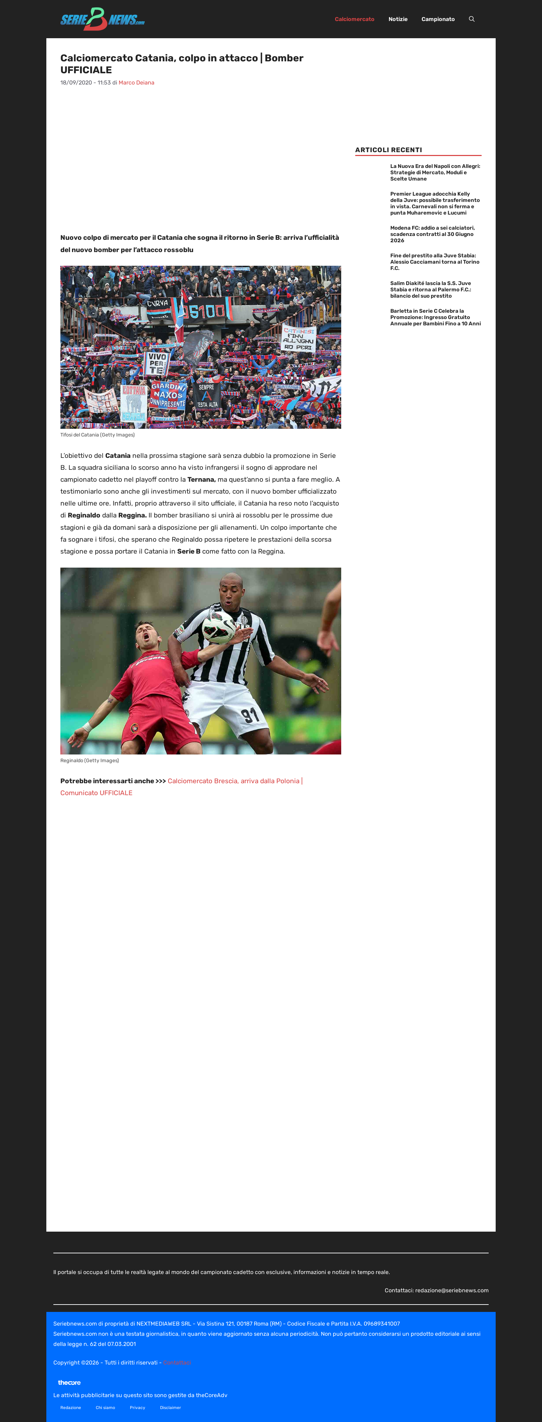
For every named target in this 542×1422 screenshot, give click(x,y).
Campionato (438, 19)
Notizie (398, 19)
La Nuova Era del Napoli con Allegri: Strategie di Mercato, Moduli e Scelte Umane (435, 172)
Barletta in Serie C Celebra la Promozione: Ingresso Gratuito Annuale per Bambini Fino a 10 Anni (435, 317)
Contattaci (177, 1362)
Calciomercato (355, 19)
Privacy (137, 1407)
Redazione (70, 1407)
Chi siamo (105, 1407)
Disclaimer (170, 1407)
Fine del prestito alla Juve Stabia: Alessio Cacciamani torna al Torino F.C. (435, 261)
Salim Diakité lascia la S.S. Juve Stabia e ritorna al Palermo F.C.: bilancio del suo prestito (430, 289)
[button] (472, 19)
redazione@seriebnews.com (452, 1290)
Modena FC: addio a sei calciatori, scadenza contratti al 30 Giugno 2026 (432, 234)
